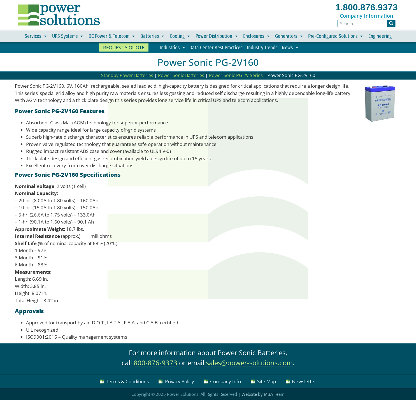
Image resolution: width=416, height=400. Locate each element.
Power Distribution (217, 36)
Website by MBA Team (263, 394)
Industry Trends (262, 47)
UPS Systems (67, 36)
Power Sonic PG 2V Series (236, 75)
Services (36, 36)
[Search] (391, 23)
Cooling (180, 36)
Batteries (152, 36)
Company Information (366, 15)
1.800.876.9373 (366, 7)
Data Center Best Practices (215, 47)
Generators (289, 36)
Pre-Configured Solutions (335, 36)
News (290, 47)
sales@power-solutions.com (249, 362)
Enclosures (256, 36)
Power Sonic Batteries (181, 75)
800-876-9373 (155, 362)
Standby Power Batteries (127, 75)
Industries (172, 47)
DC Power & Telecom (112, 36)
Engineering (380, 36)
